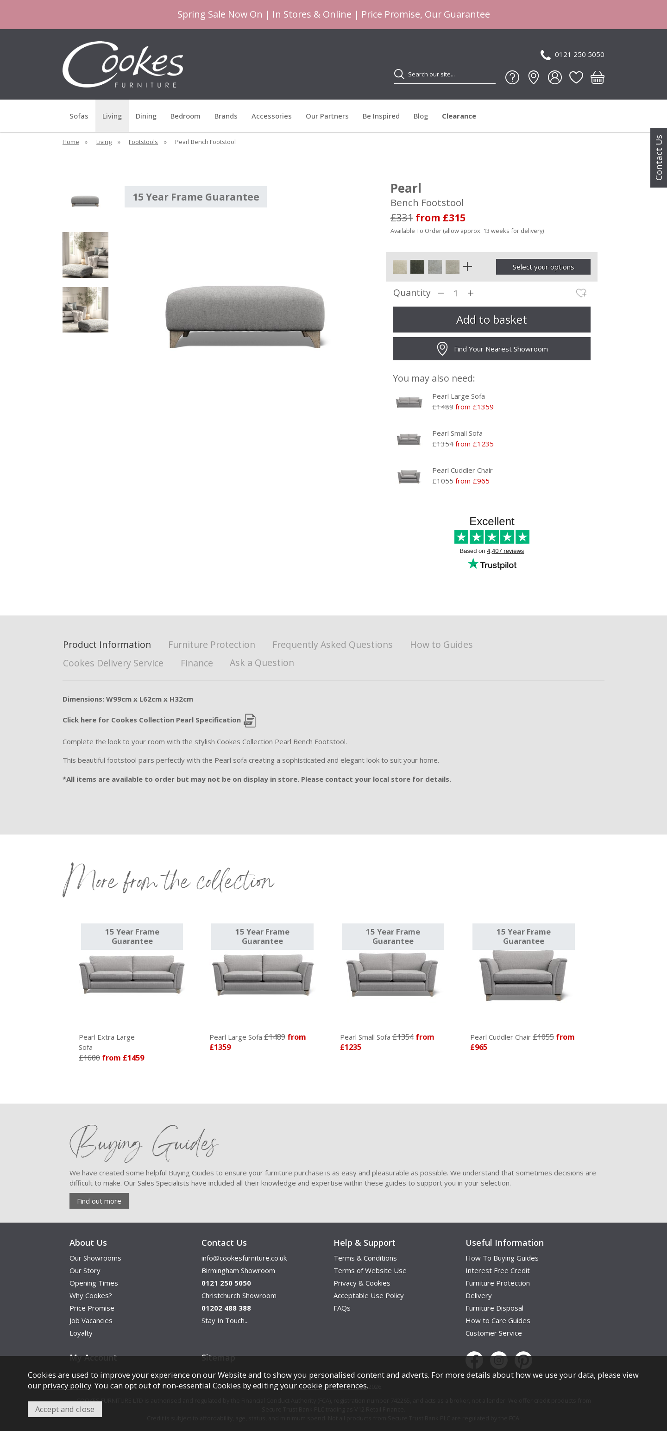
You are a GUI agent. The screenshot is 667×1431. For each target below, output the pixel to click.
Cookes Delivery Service (113, 663)
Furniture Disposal (494, 1307)
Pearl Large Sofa (458, 396)
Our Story (85, 1270)
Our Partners (327, 115)
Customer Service (494, 1332)
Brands (226, 115)
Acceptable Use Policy (369, 1295)
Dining (146, 115)
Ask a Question (262, 662)
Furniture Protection (211, 645)
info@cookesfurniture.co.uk (244, 1257)
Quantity (412, 293)
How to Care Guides (498, 1320)
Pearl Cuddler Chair (462, 470)
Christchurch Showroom (239, 1295)
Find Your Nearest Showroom (491, 349)
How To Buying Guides (502, 1257)
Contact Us (659, 158)
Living (112, 115)
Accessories (272, 115)
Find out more (99, 1200)
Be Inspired (381, 115)
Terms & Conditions (365, 1257)
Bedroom (185, 115)
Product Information (107, 645)
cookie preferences (333, 1385)
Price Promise (91, 1307)
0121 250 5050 (572, 55)
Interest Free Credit (498, 1270)
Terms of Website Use (370, 1270)
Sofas (78, 115)
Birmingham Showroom (238, 1270)
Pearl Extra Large (132, 1042)
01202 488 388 (226, 1307)
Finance (197, 663)
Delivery (479, 1295)
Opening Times (93, 1282)
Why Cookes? (90, 1295)
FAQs (342, 1307)
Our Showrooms (95, 1257)
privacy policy (67, 1385)
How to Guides (441, 645)
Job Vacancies (91, 1320)
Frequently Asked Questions (332, 645)
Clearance (459, 115)
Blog (421, 115)
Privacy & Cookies (362, 1282)
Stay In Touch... (225, 1320)
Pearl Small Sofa (457, 433)
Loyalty (81, 1332)
